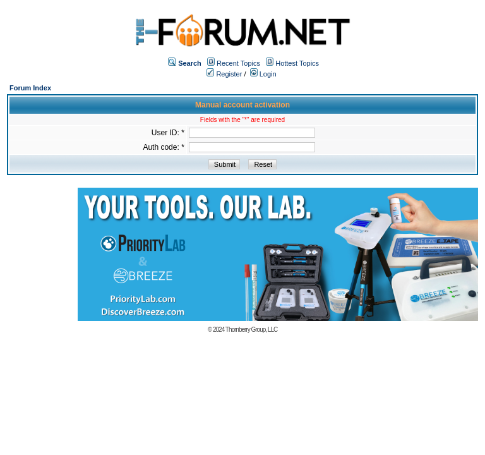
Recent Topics (238, 63)
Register (224, 74)
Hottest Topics (297, 63)
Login (263, 74)
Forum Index (30, 88)
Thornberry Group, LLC (251, 329)
